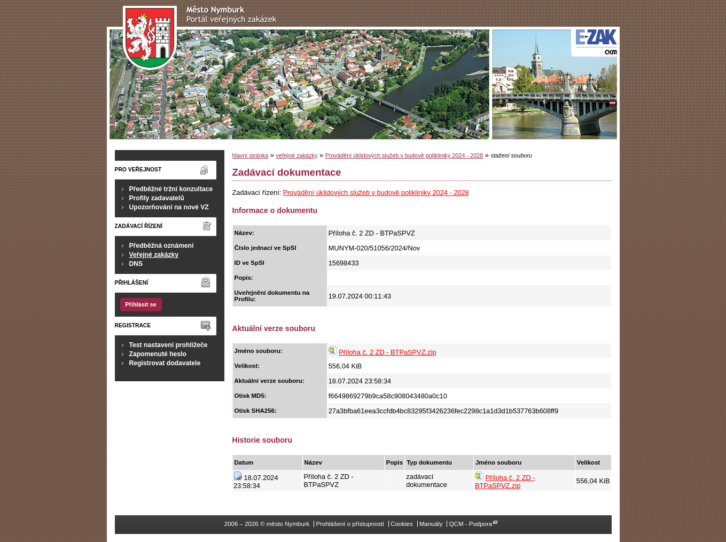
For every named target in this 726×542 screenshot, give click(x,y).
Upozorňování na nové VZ (169, 207)
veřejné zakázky (296, 155)
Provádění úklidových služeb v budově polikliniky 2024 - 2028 (404, 155)
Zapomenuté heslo (157, 354)
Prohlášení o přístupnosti (350, 524)
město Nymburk (203, 38)
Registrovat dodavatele (165, 363)
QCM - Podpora (471, 524)
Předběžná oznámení (161, 245)
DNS (136, 264)
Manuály (431, 524)
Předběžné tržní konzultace (171, 189)
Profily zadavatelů (156, 198)
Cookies (402, 524)
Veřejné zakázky (154, 254)
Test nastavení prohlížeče (168, 345)
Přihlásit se (140, 304)
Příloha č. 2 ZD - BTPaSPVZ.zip (387, 352)
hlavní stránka (250, 155)
